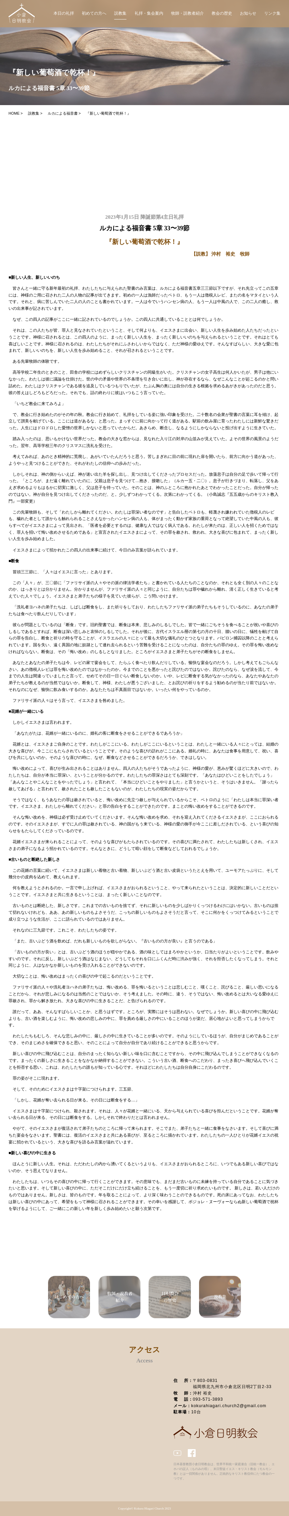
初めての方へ (94, 13)
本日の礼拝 (64, 13)
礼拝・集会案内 (149, 13)
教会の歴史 (222, 13)
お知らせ (248, 13)
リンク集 (272, 13)
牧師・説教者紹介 (187, 13)
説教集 (120, 13)
